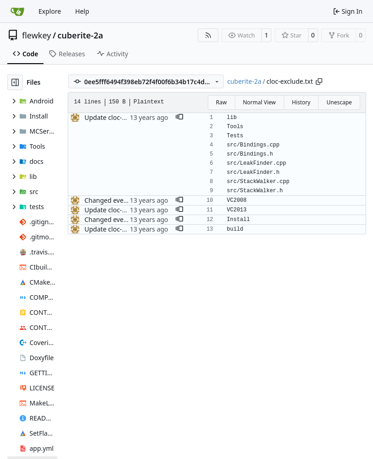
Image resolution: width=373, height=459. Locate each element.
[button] (179, 117)
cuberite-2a (80, 35)
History (301, 102)
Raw (221, 102)
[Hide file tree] (15, 82)
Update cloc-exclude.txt (119, 117)
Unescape (338, 102)
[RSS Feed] (208, 35)
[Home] (17, 11)
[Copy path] (319, 81)
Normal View (259, 102)
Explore (49, 11)
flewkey (36, 35)
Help (82, 11)
